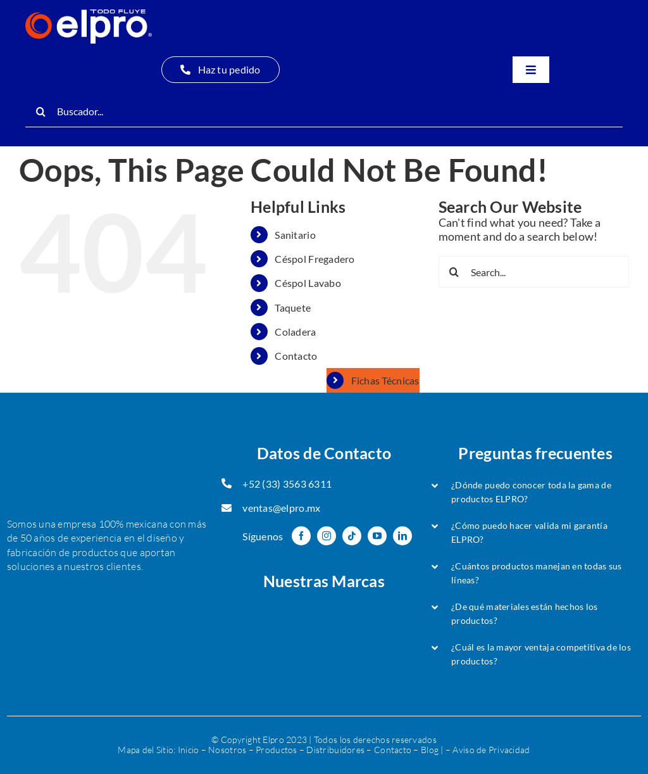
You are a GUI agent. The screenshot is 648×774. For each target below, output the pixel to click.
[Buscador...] (324, 111)
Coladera (295, 332)
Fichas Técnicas (385, 380)
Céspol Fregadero (314, 259)
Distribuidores (335, 749)
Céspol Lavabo (308, 283)
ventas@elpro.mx (281, 508)
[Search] (41, 111)
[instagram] (326, 535)
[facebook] (301, 535)
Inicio (188, 749)
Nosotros (227, 749)
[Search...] (534, 272)
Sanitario (295, 235)
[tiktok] (351, 535)
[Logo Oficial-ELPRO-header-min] (88, 15)
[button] (535, 492)
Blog (430, 749)
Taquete (293, 307)
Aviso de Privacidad (491, 749)
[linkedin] (402, 535)
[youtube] (377, 535)
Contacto (296, 356)
